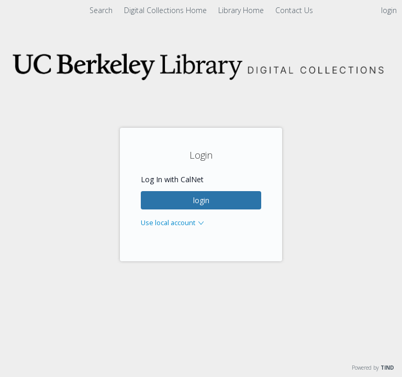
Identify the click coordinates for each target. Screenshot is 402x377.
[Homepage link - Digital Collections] (201, 80)
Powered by (373, 367)
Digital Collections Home (166, 10)
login (201, 200)
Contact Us (294, 10)
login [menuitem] (389, 10)
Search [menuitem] (101, 10)
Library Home (242, 10)
